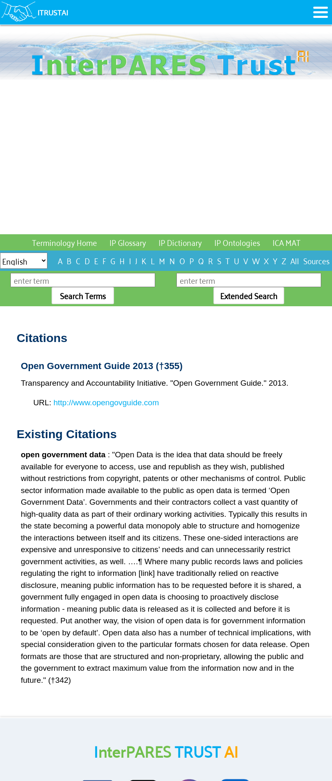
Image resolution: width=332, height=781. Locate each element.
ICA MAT (286, 242)
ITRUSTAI (52, 12)
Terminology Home (64, 242)
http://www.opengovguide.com (106, 402)
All (294, 260)
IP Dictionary (180, 242)
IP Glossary (127, 242)
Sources (316, 260)
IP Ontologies (237, 242)
